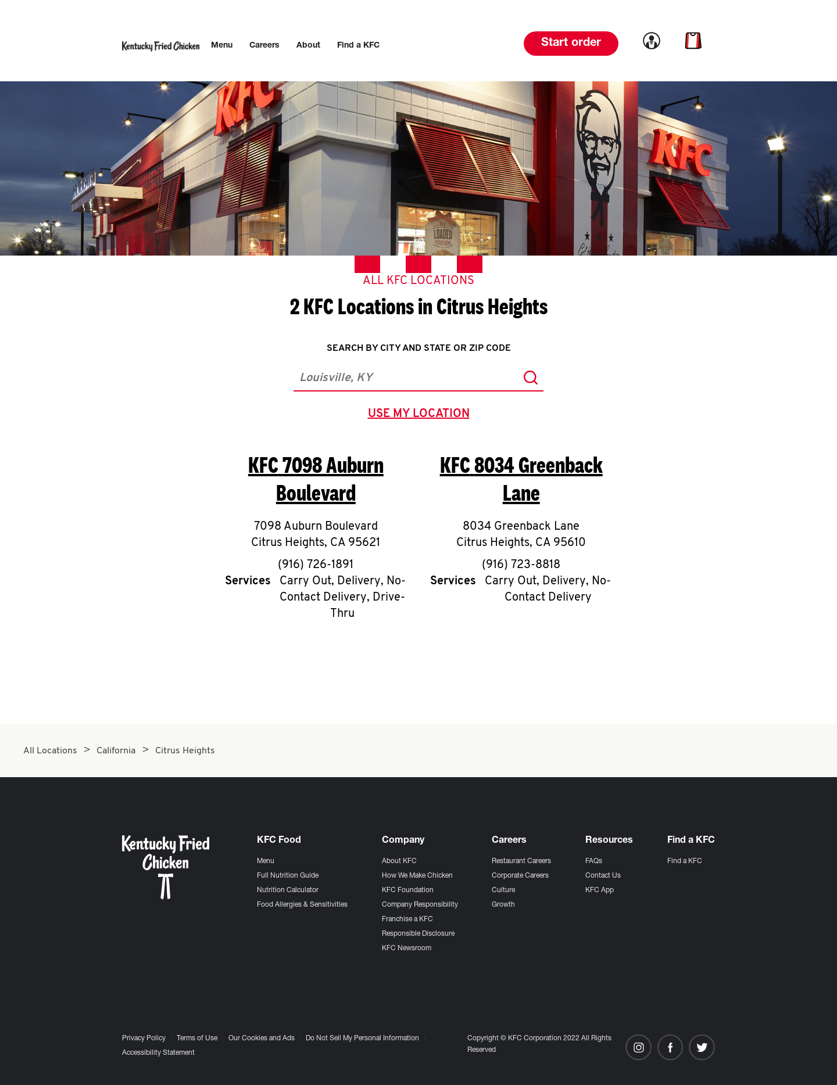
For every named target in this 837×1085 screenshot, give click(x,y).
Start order (571, 43)
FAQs (593, 861)
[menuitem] (222, 46)
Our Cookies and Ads (261, 1038)
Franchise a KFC (407, 919)
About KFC (399, 861)
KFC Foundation (408, 890)
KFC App (599, 890)
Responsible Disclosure (418, 933)
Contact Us (603, 875)
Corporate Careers (520, 875)
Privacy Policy (144, 1038)
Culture (503, 890)
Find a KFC (684, 861)
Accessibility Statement (158, 1053)
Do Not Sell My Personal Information (362, 1038)
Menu (265, 861)
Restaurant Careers (521, 861)
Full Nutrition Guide (288, 875)
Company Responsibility (420, 904)
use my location (421, 415)
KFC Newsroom (406, 948)
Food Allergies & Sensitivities (302, 904)
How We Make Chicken (417, 875)
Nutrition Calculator (288, 890)
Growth (503, 904)
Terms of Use (197, 1038)
